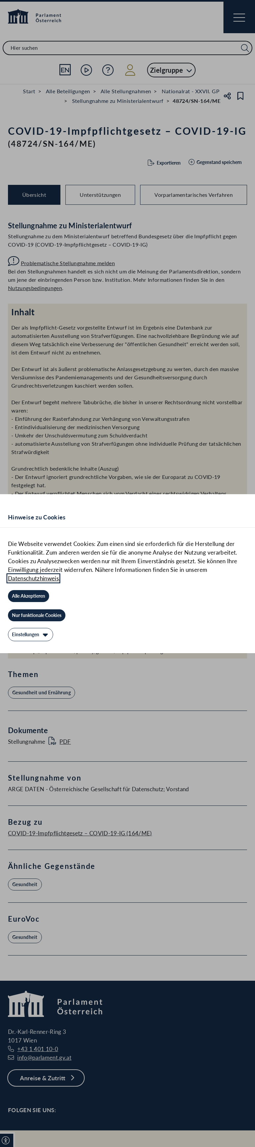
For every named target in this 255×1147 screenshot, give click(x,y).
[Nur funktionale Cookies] (36, 615)
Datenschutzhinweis (33, 578)
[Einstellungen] (30, 634)
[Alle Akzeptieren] (28, 596)
